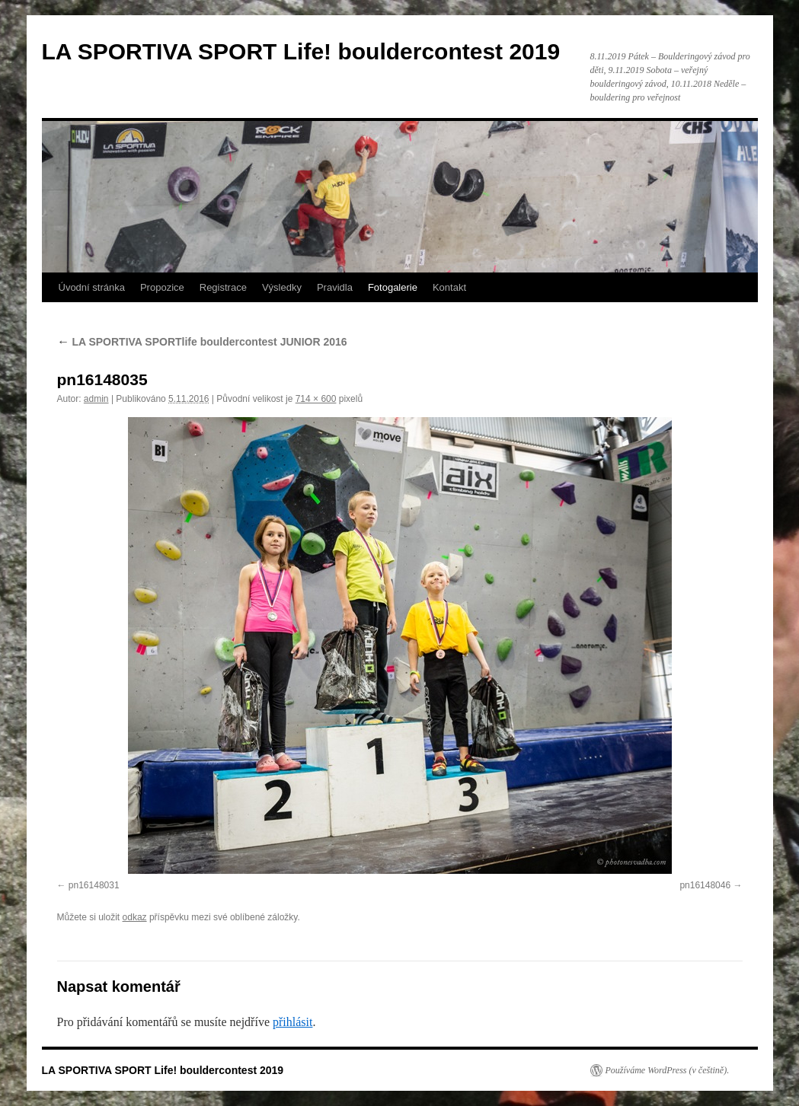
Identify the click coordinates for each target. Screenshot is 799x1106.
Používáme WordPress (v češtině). (668, 1070)
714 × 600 (316, 399)
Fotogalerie (392, 287)
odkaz (135, 917)
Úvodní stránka (92, 287)
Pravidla (335, 287)
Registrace (223, 287)
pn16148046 (704, 885)
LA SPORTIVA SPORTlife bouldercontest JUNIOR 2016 (202, 342)
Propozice (162, 287)
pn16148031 (94, 885)
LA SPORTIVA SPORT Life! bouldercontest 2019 (301, 51)
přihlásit (292, 1021)
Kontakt (449, 287)
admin (96, 399)
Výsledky (282, 287)
